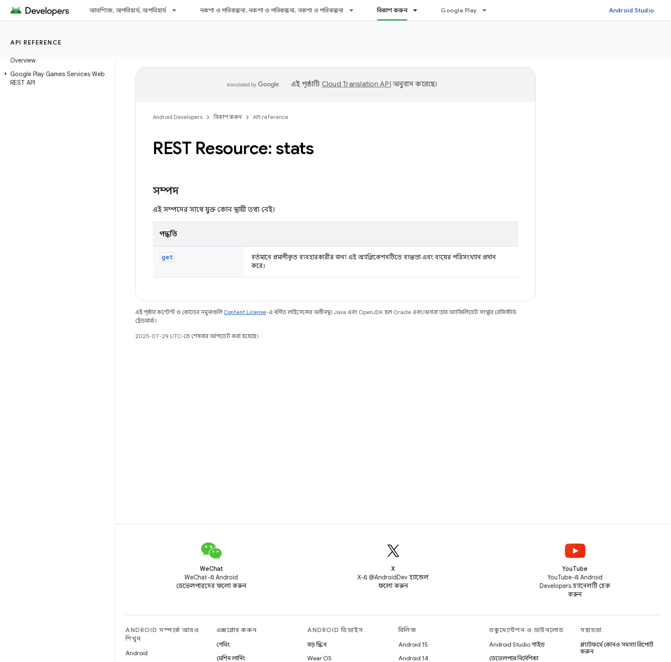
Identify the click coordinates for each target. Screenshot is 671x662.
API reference (36, 42)
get (167, 257)
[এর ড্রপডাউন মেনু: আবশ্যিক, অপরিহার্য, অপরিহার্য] (178, 10)
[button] (56, 78)
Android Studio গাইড (517, 644)
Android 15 (413, 644)
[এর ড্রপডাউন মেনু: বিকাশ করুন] (419, 10)
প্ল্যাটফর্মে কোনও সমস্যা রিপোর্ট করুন (616, 648)
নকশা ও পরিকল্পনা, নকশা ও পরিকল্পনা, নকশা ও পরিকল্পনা (272, 10)
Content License (245, 312)
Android (136, 653)
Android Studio (631, 10)
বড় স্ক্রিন (317, 644)
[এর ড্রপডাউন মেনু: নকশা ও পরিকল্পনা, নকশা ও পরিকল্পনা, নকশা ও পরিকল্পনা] (355, 10)
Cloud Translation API (356, 84)
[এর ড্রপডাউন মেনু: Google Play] (488, 10)
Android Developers (177, 117)
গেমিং (223, 644)
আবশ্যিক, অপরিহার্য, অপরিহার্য (127, 10)
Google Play (459, 10)
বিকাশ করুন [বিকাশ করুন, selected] (392, 10)
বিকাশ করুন (228, 117)
